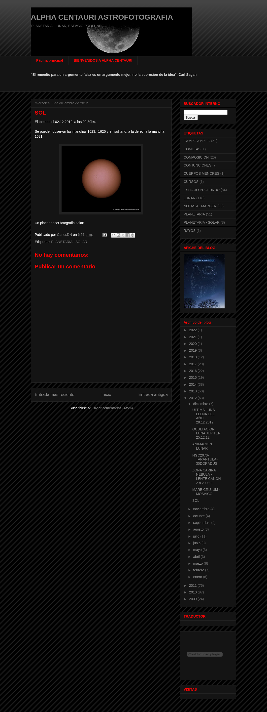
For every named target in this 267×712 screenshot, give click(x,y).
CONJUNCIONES (197, 165)
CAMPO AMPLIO (197, 141)
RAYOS (190, 231)
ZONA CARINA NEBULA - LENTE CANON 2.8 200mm (206, 476)
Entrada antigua (153, 394)
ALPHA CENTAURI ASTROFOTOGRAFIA (102, 17)
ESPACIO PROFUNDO (202, 190)
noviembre (201, 509)
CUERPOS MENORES (201, 173)
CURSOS (191, 182)
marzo (198, 563)
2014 (193, 384)
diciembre (201, 404)
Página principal (49, 60)
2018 (193, 357)
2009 (193, 599)
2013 (193, 391)
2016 (193, 371)
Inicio (106, 394)
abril (196, 557)
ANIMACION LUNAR (202, 446)
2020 (193, 344)
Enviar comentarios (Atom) (112, 408)
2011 (193, 585)
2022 (193, 330)
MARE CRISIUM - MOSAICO (206, 492)
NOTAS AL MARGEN (200, 206)
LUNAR (189, 198)
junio (197, 543)
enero (198, 577)
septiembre (202, 523)
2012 (193, 398)
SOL (195, 501)
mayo (197, 550)
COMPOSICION (196, 157)
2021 (193, 337)
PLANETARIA (194, 214)
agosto (198, 529)
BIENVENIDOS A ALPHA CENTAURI (103, 60)
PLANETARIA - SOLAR (69, 242)
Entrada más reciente (54, 394)
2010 (193, 592)
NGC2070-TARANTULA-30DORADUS (205, 459)
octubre (199, 516)
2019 (193, 350)
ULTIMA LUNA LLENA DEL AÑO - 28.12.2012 (203, 416)
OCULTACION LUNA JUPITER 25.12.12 (206, 433)
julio (196, 536)
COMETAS (192, 149)
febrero (199, 570)
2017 (193, 364)
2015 (193, 377)
